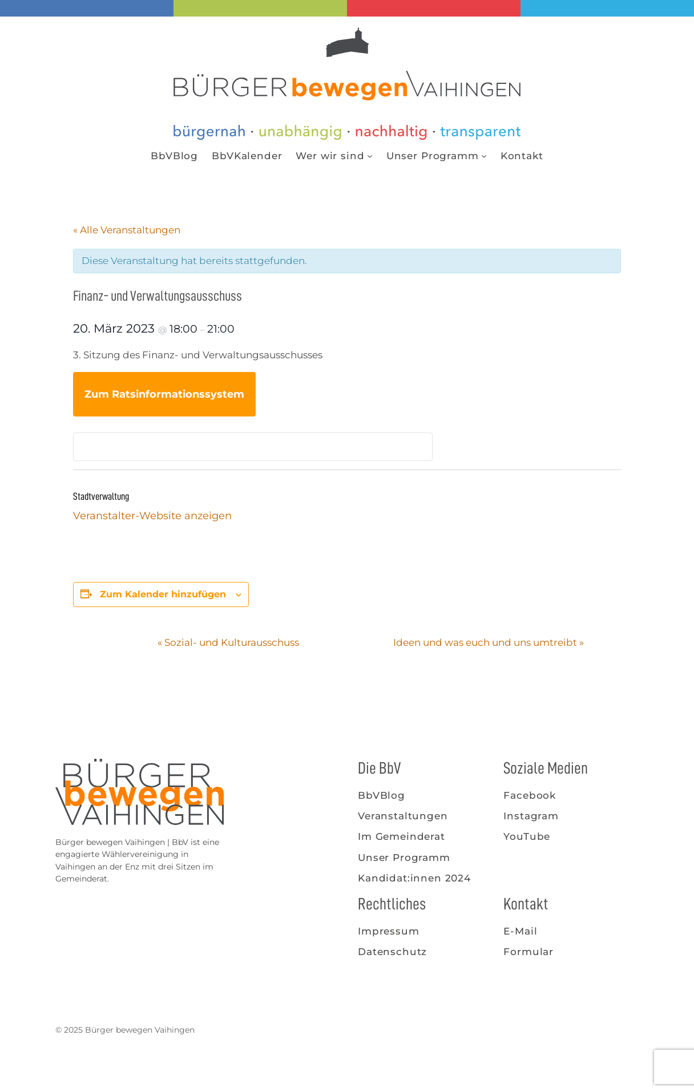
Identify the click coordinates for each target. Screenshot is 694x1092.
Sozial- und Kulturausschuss (228, 642)
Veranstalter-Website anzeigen (152, 515)
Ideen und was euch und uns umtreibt (488, 642)
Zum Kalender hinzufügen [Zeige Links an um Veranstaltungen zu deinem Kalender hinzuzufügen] (163, 594)
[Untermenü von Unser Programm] (484, 156)
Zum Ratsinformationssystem (164, 394)
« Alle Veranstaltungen (126, 230)
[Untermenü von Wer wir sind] (370, 156)
